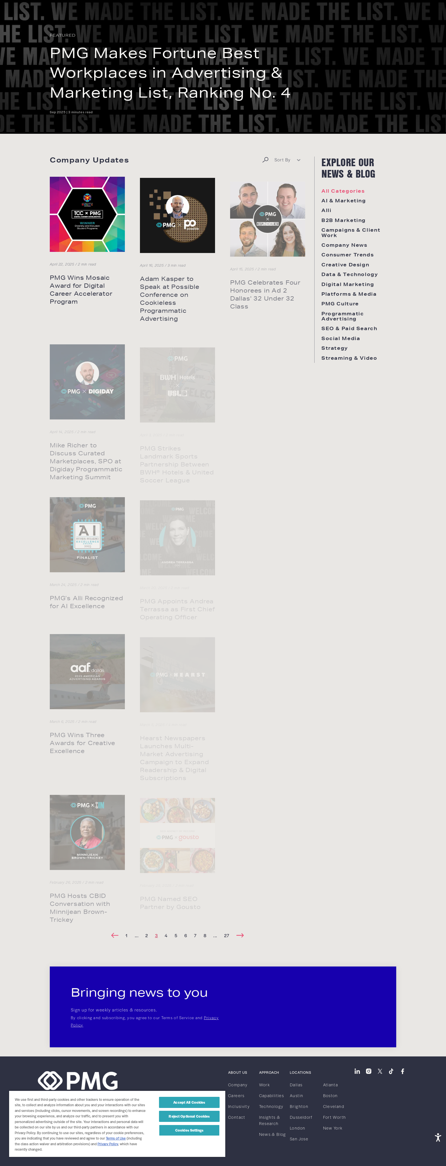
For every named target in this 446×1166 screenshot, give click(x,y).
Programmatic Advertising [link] (342, 316)
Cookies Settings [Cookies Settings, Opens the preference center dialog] (189, 1130)
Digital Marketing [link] (347, 284)
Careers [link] (236, 1095)
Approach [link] (269, 1072)
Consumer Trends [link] (347, 255)
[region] (117, 1123)
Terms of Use (116, 1138)
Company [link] (238, 1084)
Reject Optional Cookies (189, 1116)
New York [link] (333, 1128)
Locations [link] (300, 1072)
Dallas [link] (296, 1084)
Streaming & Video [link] (349, 358)
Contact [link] (236, 1117)
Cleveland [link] (333, 1106)
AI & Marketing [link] (343, 200)
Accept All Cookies (189, 1102)
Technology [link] (271, 1106)
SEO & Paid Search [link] (349, 328)
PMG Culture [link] (340, 304)
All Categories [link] (343, 191)
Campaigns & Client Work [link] (350, 232)
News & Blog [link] (272, 1134)
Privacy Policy (108, 1143)
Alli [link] (326, 210)
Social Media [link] (340, 338)
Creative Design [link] (345, 265)
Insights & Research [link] (269, 1120)
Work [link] (264, 1084)
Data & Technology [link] (349, 274)
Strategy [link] (334, 348)
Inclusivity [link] (239, 1106)
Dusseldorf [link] (301, 1117)
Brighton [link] (299, 1106)
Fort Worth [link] (334, 1117)
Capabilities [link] (271, 1095)
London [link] (297, 1128)
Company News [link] (344, 245)
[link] (54, 10)
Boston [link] (330, 1095)
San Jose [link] (299, 1139)
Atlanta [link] (330, 1084)
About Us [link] (237, 1072)
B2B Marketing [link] (343, 220)
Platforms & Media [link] (349, 294)
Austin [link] (296, 1095)
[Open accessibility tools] (438, 1137)
